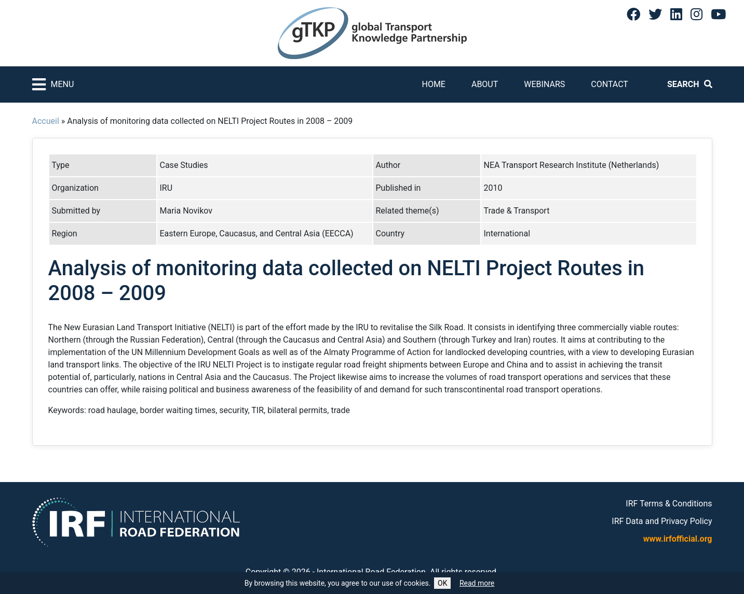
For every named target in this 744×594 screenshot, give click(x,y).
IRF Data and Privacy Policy (662, 521)
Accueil (45, 121)
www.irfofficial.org (677, 539)
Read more (476, 583)
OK (442, 583)
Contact (609, 84)
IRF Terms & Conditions (669, 503)
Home (433, 84)
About (484, 84)
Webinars (544, 84)
